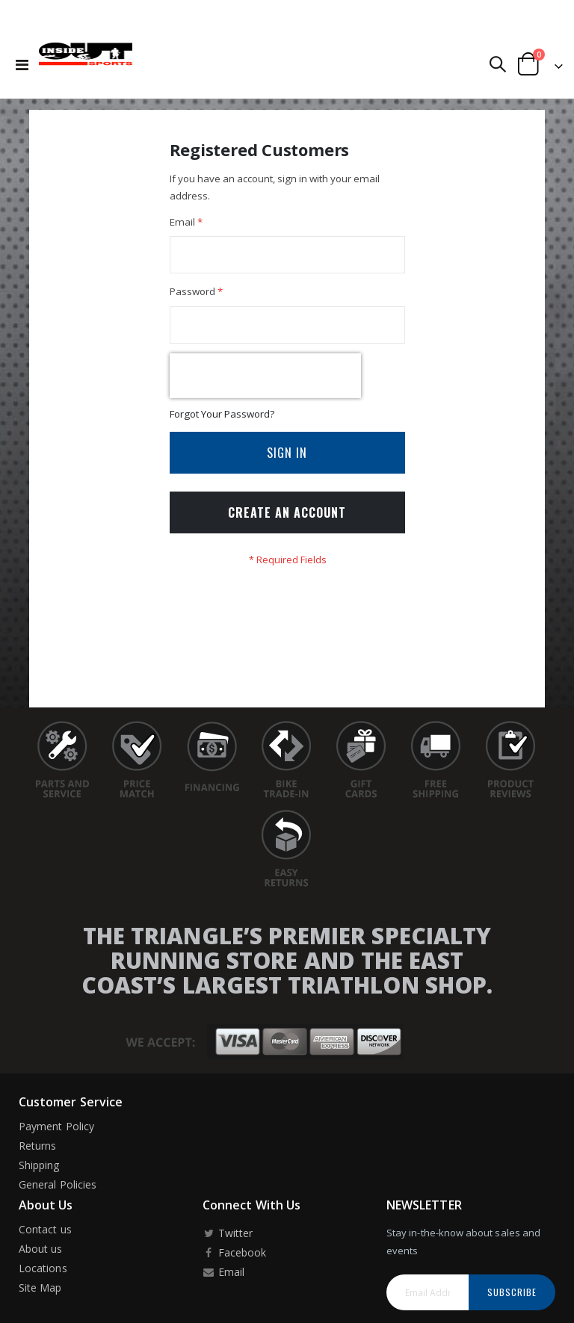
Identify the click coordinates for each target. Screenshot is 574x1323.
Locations (43, 1280)
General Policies (57, 1196)
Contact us (45, 1241)
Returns (37, 1157)
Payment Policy (56, 1137)
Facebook (234, 1264)
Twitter (228, 1245)
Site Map (40, 1299)
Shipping (39, 1176)
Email (223, 1284)
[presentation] (265, 382)
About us (41, 1261)
